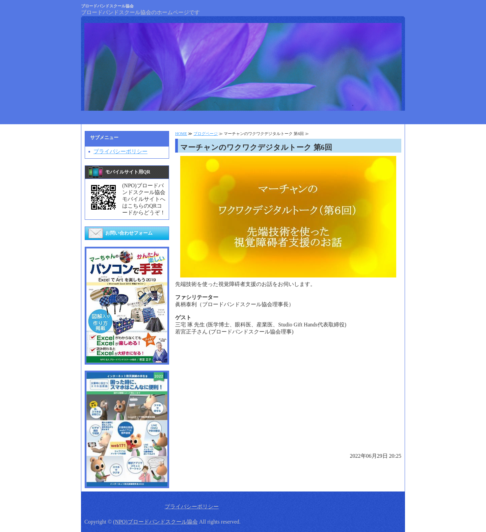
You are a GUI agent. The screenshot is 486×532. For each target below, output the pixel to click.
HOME (181, 133)
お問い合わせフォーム (129, 233)
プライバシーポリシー (120, 151)
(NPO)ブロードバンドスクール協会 (155, 522)
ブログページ (205, 133)
